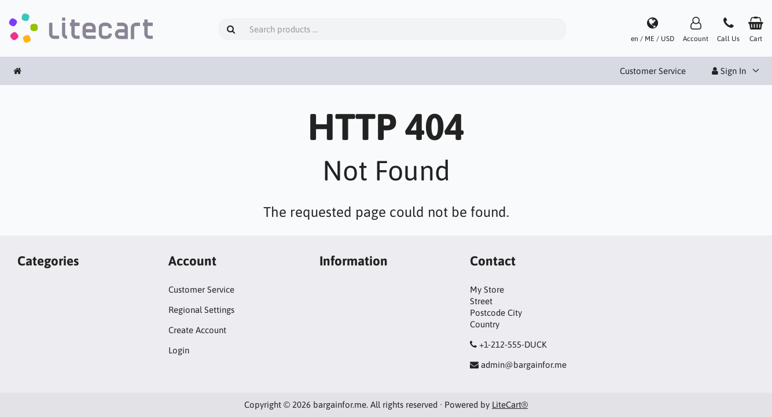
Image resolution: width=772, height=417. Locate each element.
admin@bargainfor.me (524, 365)
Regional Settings (201, 310)
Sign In (729, 71)
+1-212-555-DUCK (513, 344)
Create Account (197, 330)
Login (178, 350)
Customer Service (653, 71)
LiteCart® (510, 404)
